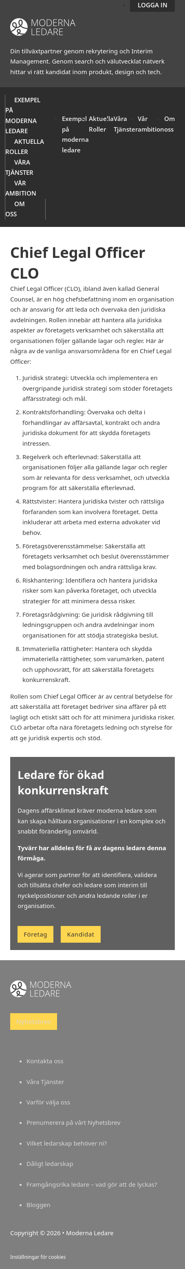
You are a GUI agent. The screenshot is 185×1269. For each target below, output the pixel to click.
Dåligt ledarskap (49, 1163)
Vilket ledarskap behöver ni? (66, 1143)
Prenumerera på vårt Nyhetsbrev (73, 1122)
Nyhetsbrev (33, 1021)
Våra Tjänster (45, 1082)
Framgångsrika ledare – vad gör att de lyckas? (91, 1184)
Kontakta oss (45, 1061)
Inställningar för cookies (38, 1257)
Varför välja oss (48, 1102)
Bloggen (38, 1205)
